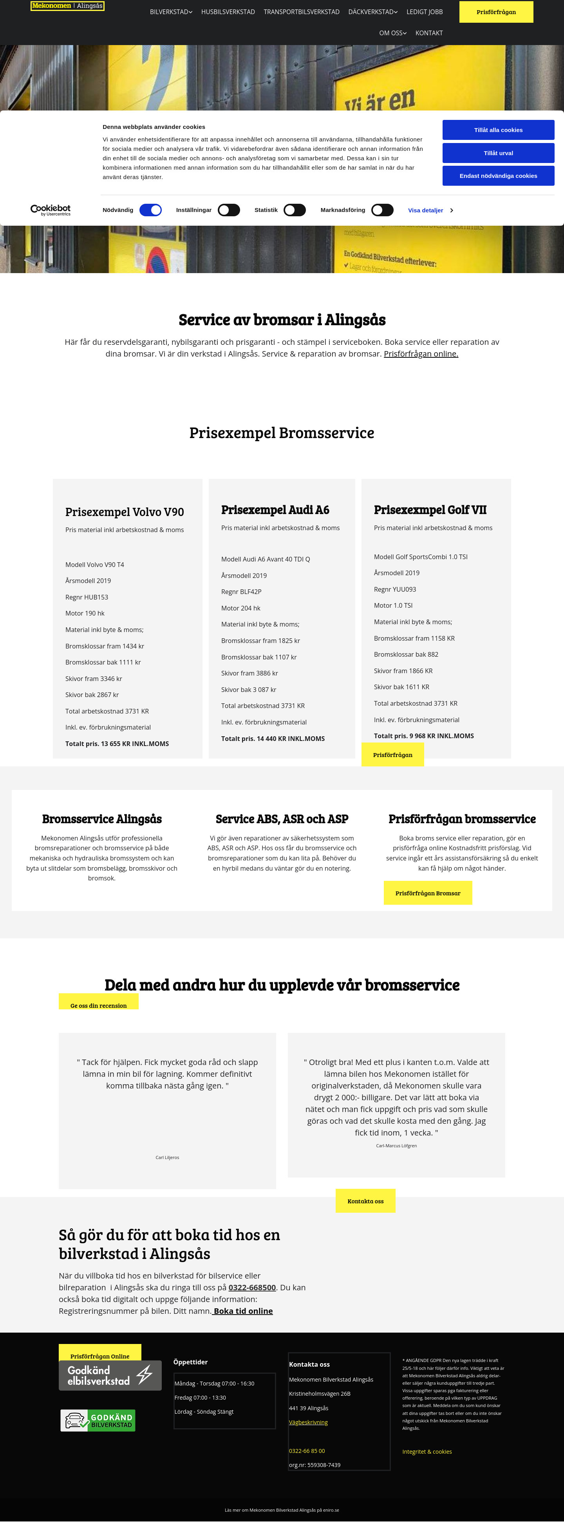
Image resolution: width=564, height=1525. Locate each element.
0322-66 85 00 (307, 1454)
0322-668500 (252, 1291)
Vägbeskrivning (308, 1425)
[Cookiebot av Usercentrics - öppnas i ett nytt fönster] (50, 100)
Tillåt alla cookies (498, 19)
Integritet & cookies (427, 1455)
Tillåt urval (498, 42)
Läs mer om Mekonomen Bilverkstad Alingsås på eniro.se (282, 1513)
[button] (393, 758)
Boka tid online (243, 1314)
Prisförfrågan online (420, 357)
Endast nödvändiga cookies (498, 65)
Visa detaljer (425, 99)
